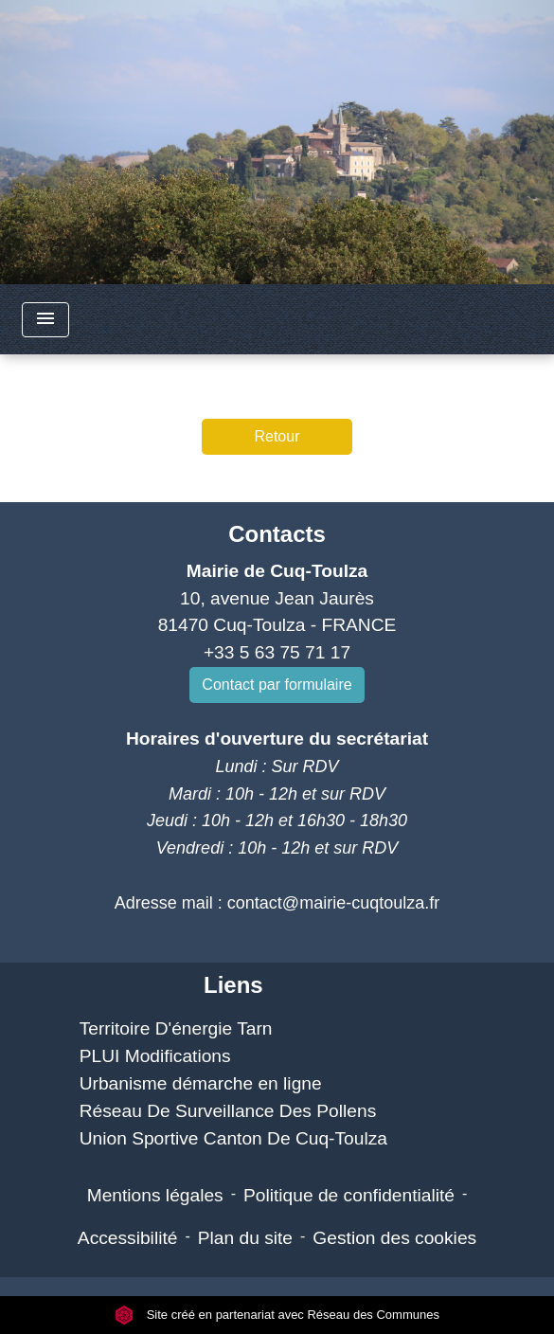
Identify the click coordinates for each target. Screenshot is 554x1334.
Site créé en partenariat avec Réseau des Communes (277, 1314)
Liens (233, 985)
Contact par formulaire (276, 684)
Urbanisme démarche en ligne (201, 1083)
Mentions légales (155, 1195)
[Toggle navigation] (45, 319)
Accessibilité (128, 1238)
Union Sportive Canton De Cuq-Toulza (233, 1138)
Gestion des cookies (394, 1238)
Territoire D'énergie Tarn (176, 1028)
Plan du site (245, 1238)
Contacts (277, 534)
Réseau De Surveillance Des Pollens (228, 1111)
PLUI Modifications (155, 1056)
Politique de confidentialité (349, 1195)
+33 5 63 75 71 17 (277, 652)
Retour (276, 436)
